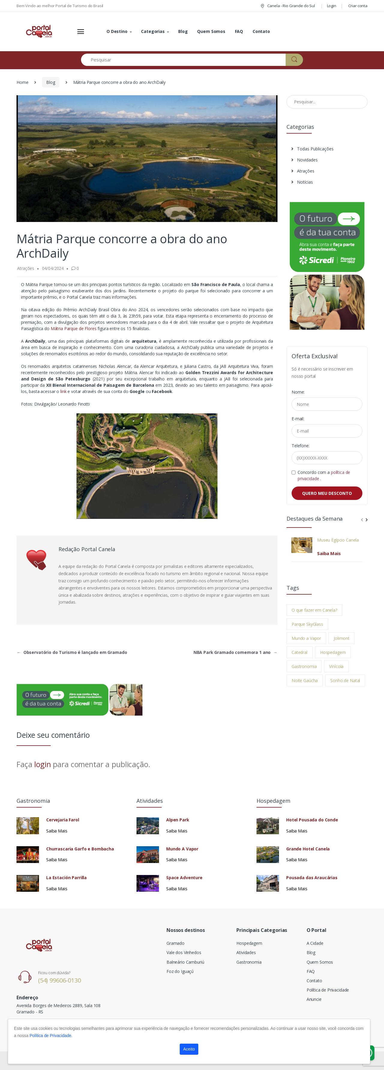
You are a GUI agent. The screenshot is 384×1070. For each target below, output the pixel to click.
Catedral (300, 652)
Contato (261, 31)
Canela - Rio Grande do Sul (287, 5)
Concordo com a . (324, 475)
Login (331, 5)
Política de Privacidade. (50, 1035)
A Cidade (315, 943)
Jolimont (342, 638)
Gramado (175, 943)
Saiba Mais (329, 553)
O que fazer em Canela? (314, 610)
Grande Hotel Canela (308, 849)
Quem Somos (211, 31)
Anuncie (314, 999)
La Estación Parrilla (66, 877)
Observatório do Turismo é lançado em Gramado (72, 652)
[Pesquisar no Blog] (327, 101)
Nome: (298, 392)
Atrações (302, 171)
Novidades (304, 160)
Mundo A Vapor (182, 849)
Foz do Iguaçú (180, 971)
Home (22, 82)
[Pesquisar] (183, 60)
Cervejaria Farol (62, 820)
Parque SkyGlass (307, 624)
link (63, 391)
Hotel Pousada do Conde (312, 820)
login (42, 764)
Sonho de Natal (345, 680)
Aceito (189, 1049)
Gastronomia (304, 666)
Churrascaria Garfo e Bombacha (80, 849)
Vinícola (336, 666)
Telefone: (301, 445)
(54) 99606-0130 (59, 980)
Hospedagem (333, 652)
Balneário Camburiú (185, 962)
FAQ (239, 31)
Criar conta (358, 5)
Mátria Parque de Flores (74, 328)
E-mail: (298, 418)
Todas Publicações (312, 149)
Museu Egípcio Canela (338, 540)
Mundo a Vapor (306, 638)
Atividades (246, 952)
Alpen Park (177, 820)
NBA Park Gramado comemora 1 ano (235, 652)
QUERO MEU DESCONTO (327, 493)
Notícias (302, 182)
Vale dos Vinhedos (183, 952)
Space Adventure (184, 877)
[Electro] (39, 31)
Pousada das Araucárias (312, 877)
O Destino (117, 31)
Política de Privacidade (328, 990)
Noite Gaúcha (305, 680)
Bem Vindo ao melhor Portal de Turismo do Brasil (59, 5)
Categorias (153, 31)
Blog (183, 31)
